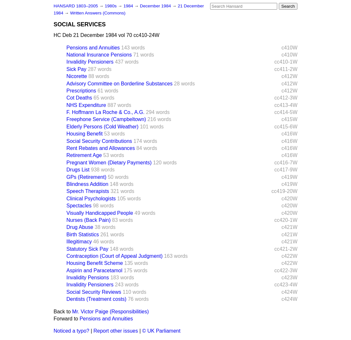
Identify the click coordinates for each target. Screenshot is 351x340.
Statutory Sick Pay (87, 249)
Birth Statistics (82, 234)
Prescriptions (81, 90)
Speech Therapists (87, 191)
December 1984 (156, 6)
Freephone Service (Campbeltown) (106, 119)
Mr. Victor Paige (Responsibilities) (110, 311)
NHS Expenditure (86, 105)
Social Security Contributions (99, 141)
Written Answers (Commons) (97, 13)
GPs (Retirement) (86, 177)
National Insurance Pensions (99, 54)
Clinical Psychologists (91, 198)
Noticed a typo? (71, 331)
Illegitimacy (79, 241)
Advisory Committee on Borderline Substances (119, 83)
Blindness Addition (87, 184)
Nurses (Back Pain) (88, 220)
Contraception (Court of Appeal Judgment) (114, 256)
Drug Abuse (79, 227)
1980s (111, 6)
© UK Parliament (161, 331)
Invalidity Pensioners (90, 62)
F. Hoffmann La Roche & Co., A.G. (105, 112)
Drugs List (78, 169)
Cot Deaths (79, 97)
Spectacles (78, 205)
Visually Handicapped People (99, 213)
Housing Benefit (84, 133)
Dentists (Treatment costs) (96, 299)
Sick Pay (76, 69)
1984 (129, 6)
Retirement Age (84, 155)
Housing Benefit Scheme (94, 263)
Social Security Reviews (93, 292)
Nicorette (76, 76)
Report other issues (115, 331)
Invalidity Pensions (87, 277)
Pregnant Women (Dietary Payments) (109, 162)
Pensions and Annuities (93, 47)
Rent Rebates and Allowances (100, 148)
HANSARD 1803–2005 (76, 6)
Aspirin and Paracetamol (94, 270)
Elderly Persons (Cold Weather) (102, 126)
